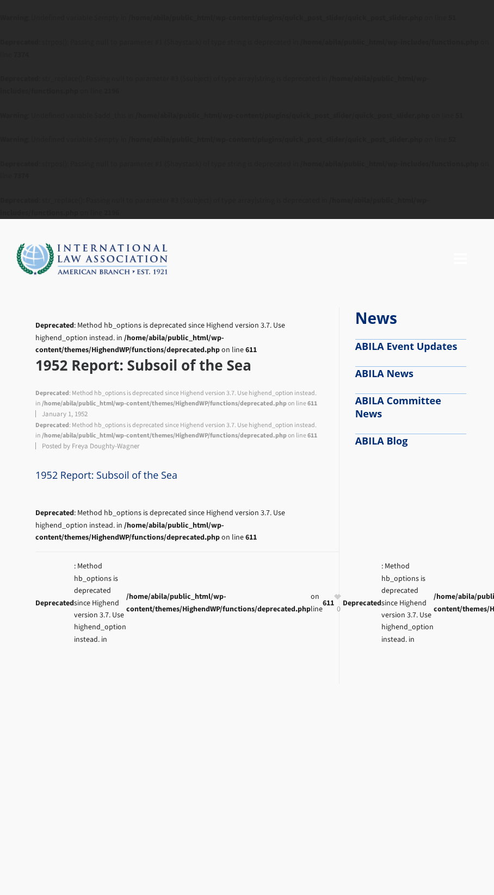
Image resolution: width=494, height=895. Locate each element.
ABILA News (384, 373)
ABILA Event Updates (406, 346)
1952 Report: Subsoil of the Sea (106, 474)
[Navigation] (460, 259)
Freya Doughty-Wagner (106, 445)
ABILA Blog (381, 440)
